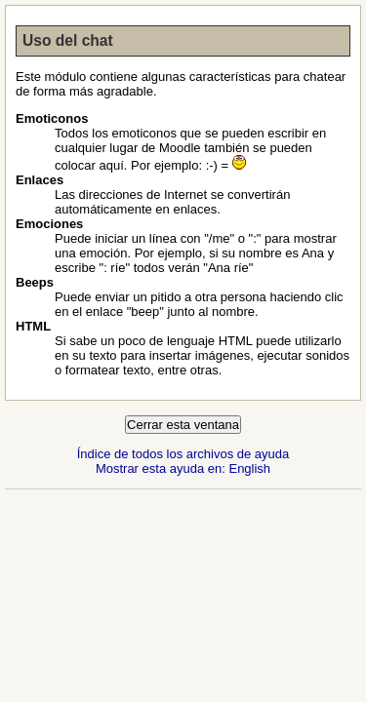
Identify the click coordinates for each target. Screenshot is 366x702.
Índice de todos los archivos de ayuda (183, 454)
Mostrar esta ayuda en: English (183, 468)
